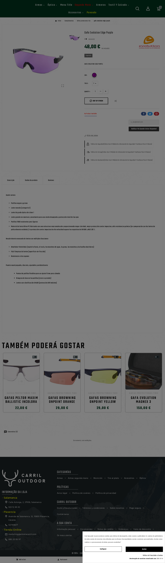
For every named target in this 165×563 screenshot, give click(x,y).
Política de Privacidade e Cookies (153, 555)
